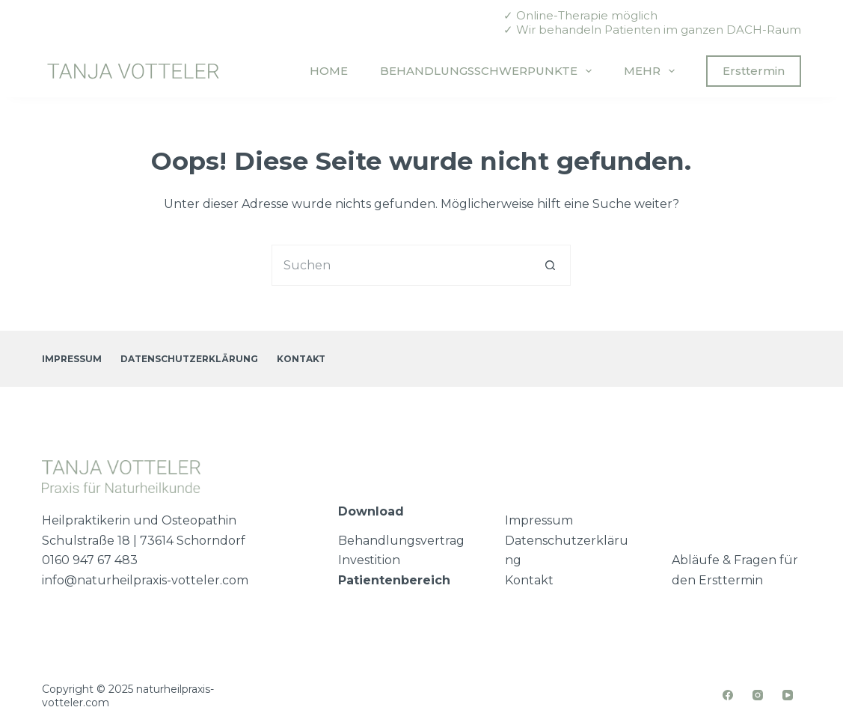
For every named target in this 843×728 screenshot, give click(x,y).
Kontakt (301, 358)
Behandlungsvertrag (401, 540)
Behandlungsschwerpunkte (489, 71)
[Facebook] (728, 695)
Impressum (72, 358)
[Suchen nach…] (401, 265)
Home (329, 71)
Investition (369, 560)
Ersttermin (754, 71)
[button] (33, 695)
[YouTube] (788, 695)
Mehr (652, 71)
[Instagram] (758, 695)
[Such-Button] (550, 265)
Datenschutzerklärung (189, 358)
